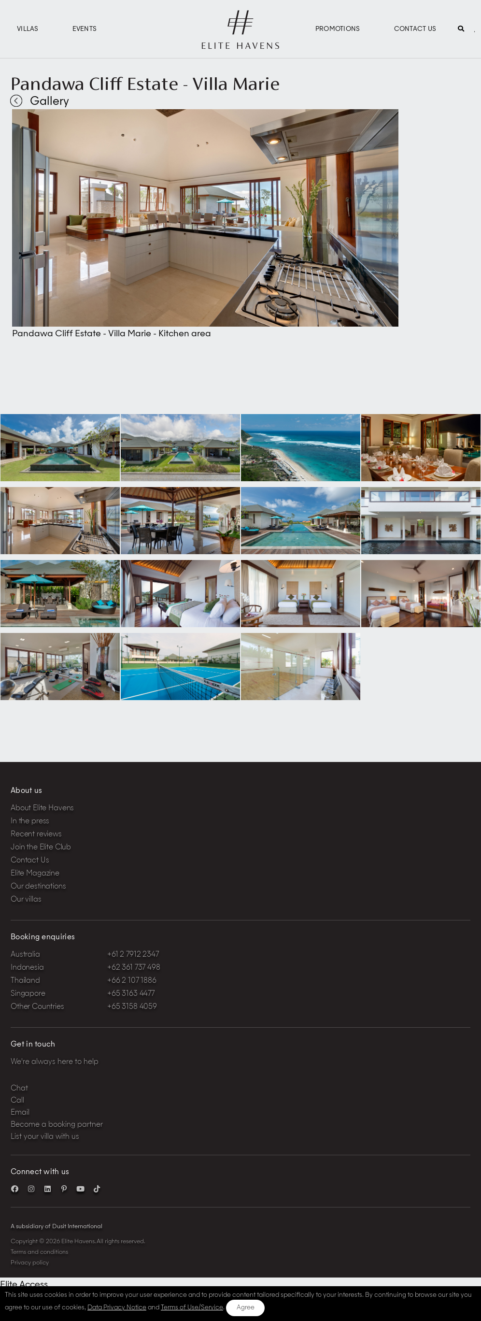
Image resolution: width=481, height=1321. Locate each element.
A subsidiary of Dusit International (56, 1227)
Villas (28, 29)
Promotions (337, 29)
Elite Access (24, 1284)
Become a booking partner (57, 1125)
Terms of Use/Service (192, 1308)
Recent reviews (36, 834)
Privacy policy (30, 1263)
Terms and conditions (39, 1252)
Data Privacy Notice (116, 1308)
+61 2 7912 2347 (133, 955)
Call (17, 1101)
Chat (19, 1088)
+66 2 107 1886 (131, 981)
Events (84, 29)
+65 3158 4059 (132, 1007)
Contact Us (415, 29)
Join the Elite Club (41, 847)
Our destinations (38, 886)
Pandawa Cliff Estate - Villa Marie (145, 83)
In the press (30, 821)
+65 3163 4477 (131, 994)
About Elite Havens (42, 808)
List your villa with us (45, 1137)
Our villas (26, 900)
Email (20, 1113)
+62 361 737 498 (133, 968)
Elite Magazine (35, 873)
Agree (246, 1308)
